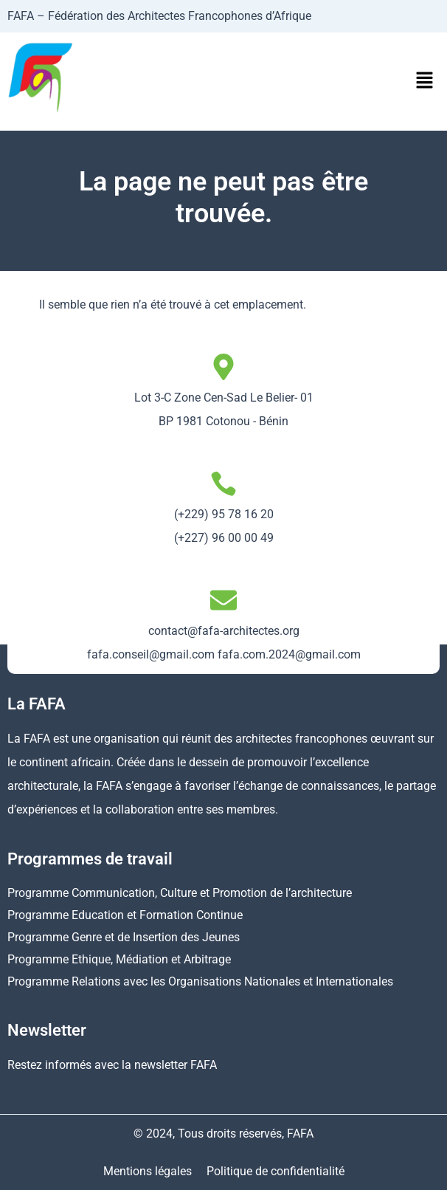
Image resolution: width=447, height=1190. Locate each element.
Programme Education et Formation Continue (125, 915)
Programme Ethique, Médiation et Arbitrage (119, 959)
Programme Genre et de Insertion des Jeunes (123, 937)
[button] (425, 81)
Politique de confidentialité (275, 1171)
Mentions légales (147, 1171)
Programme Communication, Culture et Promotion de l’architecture (179, 893)
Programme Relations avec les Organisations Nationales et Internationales (200, 981)
